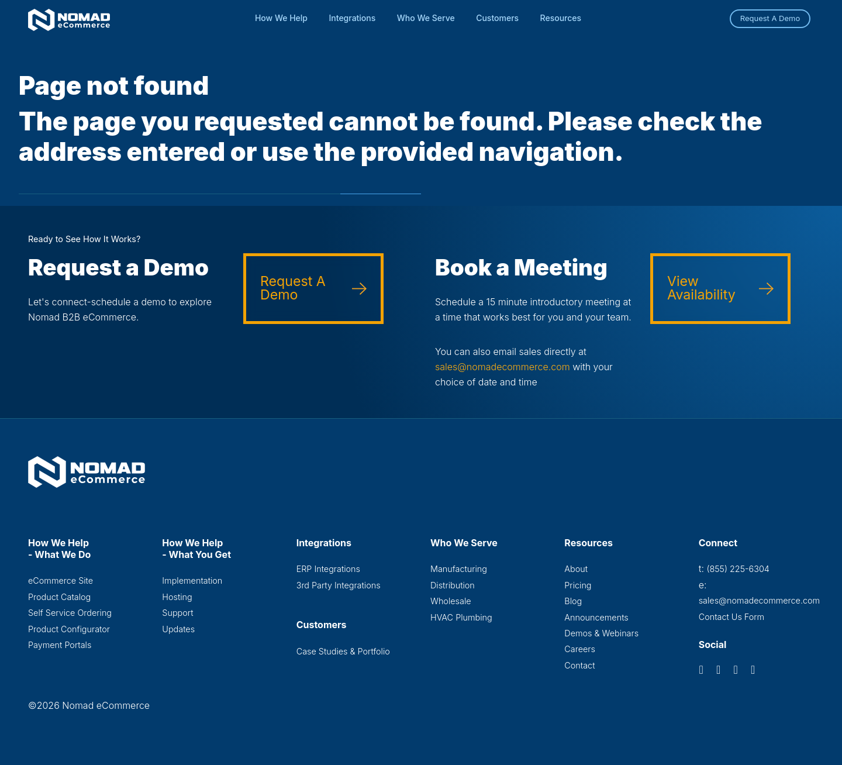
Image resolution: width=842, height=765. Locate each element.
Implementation (192, 580)
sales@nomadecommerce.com (502, 367)
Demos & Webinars (601, 633)
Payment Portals (59, 645)
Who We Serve (426, 18)
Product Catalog (59, 597)
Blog (573, 601)
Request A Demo (770, 18)
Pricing (577, 585)
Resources (561, 18)
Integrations (352, 18)
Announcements (596, 617)
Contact (579, 665)
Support (177, 613)
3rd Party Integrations (338, 585)
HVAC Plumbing (461, 617)
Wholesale (450, 601)
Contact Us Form (732, 617)
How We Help (281, 18)
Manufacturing (458, 569)
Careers (579, 649)
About (576, 569)
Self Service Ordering (70, 613)
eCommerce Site (60, 580)
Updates (178, 629)
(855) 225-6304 (737, 569)
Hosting (177, 597)
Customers (497, 18)
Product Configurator (69, 629)
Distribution (452, 585)
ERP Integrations (328, 569)
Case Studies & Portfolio (343, 651)
